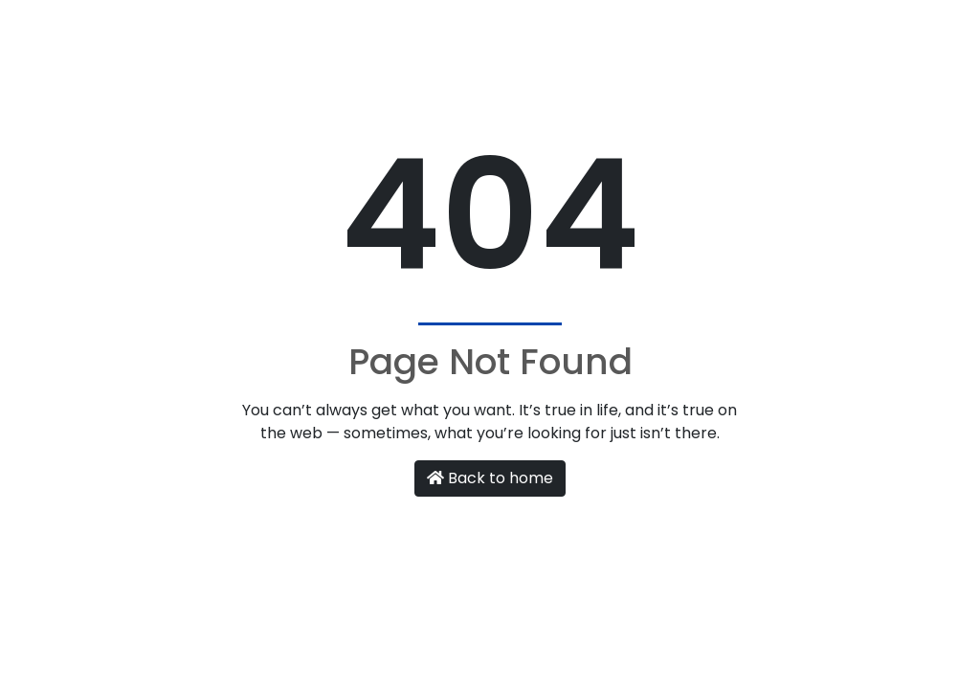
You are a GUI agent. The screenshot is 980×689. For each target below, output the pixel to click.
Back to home (490, 478)
